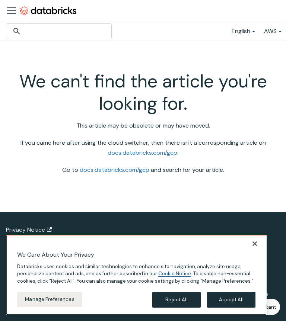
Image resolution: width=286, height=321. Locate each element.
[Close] (255, 243)
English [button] (241, 31)
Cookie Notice (174, 273)
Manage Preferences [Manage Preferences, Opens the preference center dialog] (49, 299)
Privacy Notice (29, 230)
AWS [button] (270, 31)
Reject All (176, 299)
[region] (136, 275)
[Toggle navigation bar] (11, 10)
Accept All (231, 299)
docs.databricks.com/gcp (142, 153)
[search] (57, 31)
